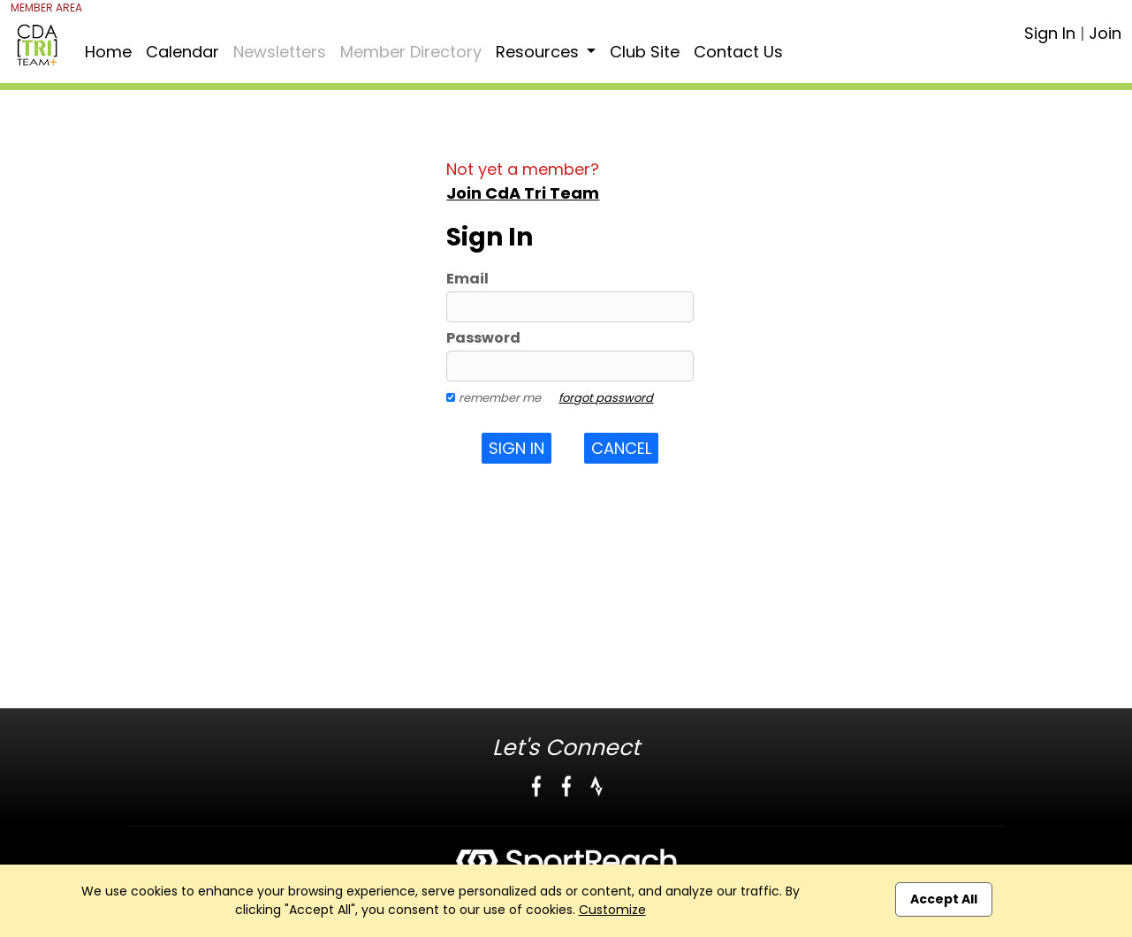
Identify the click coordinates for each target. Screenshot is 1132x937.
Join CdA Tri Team (522, 193)
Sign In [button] (516, 448)
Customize (612, 909)
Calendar (182, 52)
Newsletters (279, 52)
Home (108, 52)
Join (1105, 33)
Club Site (645, 52)
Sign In (1049, 33)
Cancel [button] (621, 448)
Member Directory (411, 52)
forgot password (605, 397)
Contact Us (738, 52)
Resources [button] (539, 52)
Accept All (943, 899)
